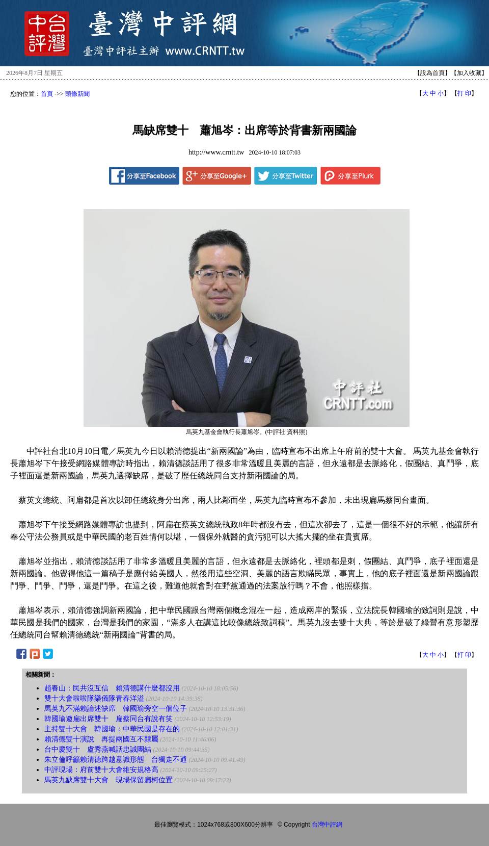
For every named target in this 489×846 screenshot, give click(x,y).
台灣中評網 (327, 824)
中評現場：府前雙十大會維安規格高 (101, 770)
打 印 (464, 93)
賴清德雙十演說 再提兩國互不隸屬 (101, 739)
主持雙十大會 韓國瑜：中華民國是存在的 (112, 729)
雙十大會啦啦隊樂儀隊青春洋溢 (94, 698)
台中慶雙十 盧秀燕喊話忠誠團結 (97, 749)
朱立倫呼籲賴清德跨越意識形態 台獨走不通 (115, 759)
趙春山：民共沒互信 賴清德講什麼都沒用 (112, 688)
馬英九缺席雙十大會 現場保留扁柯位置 (108, 780)
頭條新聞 (77, 93)
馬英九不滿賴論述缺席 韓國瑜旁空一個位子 (115, 708)
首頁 (47, 93)
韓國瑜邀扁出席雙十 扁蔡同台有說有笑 (108, 719)
